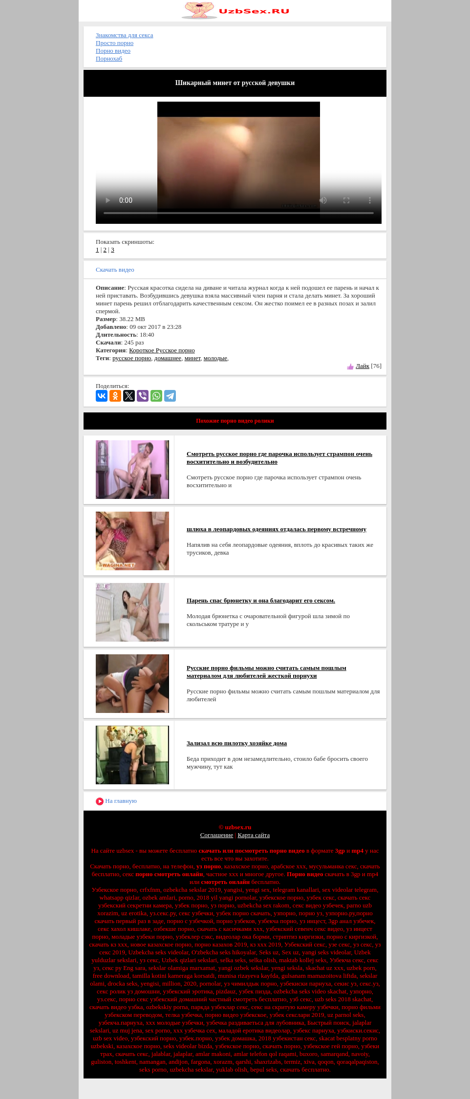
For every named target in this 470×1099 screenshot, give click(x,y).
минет (193, 358)
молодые (215, 358)
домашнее (167, 358)
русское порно (131, 358)
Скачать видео (115, 269)
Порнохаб (109, 58)
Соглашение (217, 835)
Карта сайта (253, 835)
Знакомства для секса (124, 35)
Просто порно (114, 42)
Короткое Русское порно (161, 350)
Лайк (362, 365)
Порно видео (113, 50)
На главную (116, 801)
